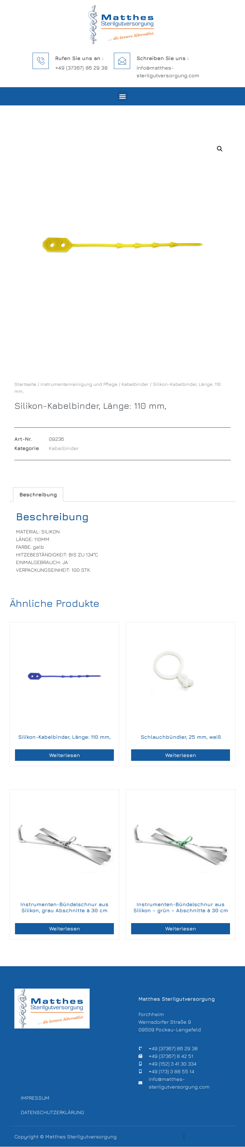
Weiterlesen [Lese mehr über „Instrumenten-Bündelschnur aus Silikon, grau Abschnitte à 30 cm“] (64, 928)
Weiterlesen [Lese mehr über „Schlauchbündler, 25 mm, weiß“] (180, 755)
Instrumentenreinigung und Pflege (79, 384)
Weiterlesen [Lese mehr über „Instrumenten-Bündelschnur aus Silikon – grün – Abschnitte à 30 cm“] (180, 928)
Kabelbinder (135, 384)
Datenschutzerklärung (51, 1112)
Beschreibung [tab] (38, 494)
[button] (122, 96)
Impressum (35, 1098)
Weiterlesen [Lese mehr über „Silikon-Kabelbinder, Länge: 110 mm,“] (64, 755)
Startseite (25, 384)
